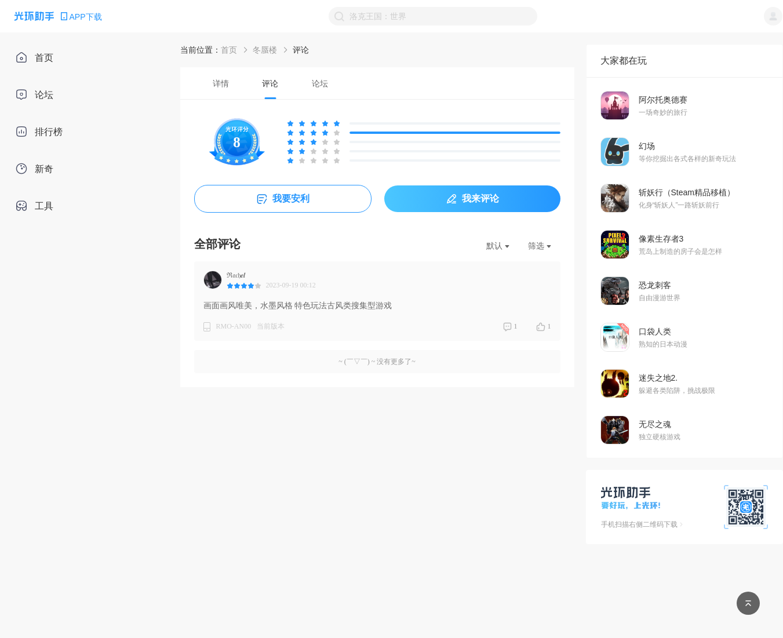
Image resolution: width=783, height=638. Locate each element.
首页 (229, 49)
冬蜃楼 (265, 49)
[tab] (221, 83)
